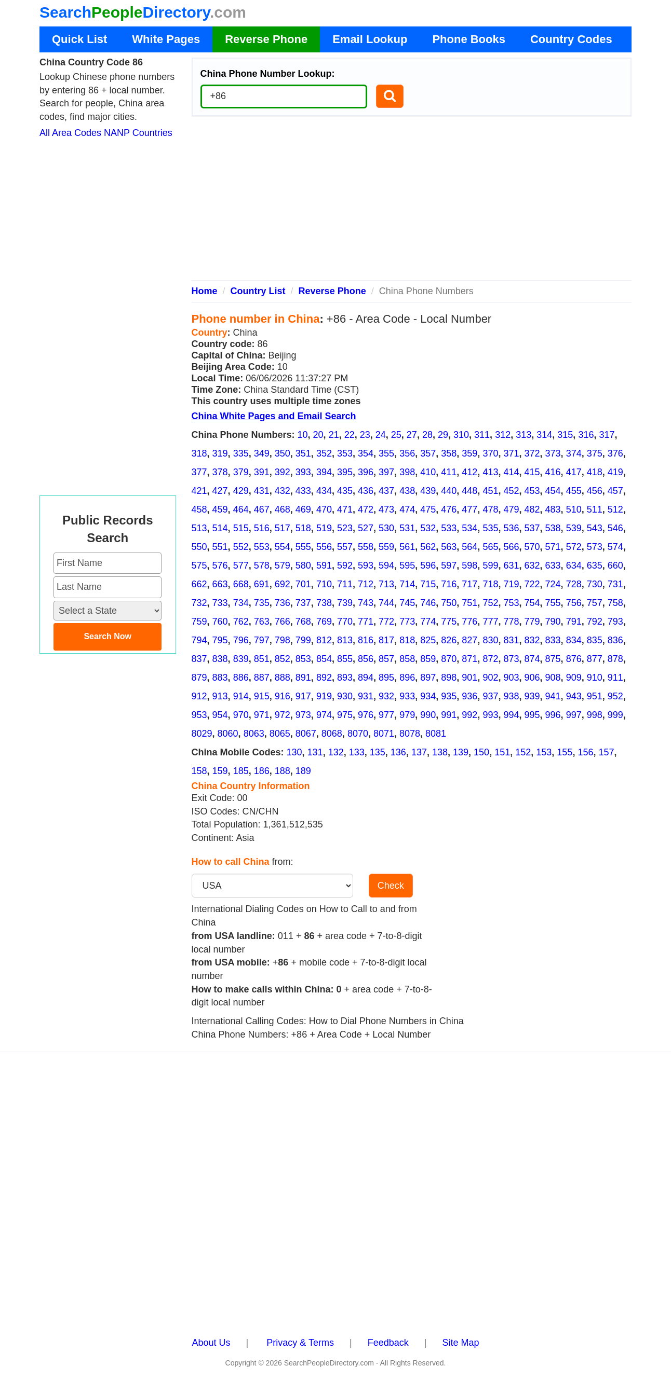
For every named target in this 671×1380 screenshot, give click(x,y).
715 (428, 584)
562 (428, 547)
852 (282, 659)
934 (428, 696)
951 (594, 696)
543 (594, 528)
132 (336, 752)
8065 (280, 733)
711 (345, 584)
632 (532, 565)
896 (407, 677)
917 (303, 696)
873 (511, 659)
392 (282, 472)
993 (490, 715)
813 (345, 640)
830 (490, 640)
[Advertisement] (412, 202)
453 (532, 491)
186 (262, 771)
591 (324, 565)
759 (199, 621)
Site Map (460, 1342)
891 (303, 677)
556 (324, 547)
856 (365, 659)
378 (220, 472)
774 (428, 621)
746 (428, 603)
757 (594, 603)
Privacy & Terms (300, 1342)
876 (574, 659)
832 (532, 640)
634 (574, 565)
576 (220, 565)
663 (220, 584)
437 (386, 491)
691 (262, 584)
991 (449, 715)
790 (553, 621)
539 (574, 528)
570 (532, 547)
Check (391, 885)
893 (345, 677)
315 (565, 435)
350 (282, 453)
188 (282, 771)
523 (345, 528)
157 (606, 752)
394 (324, 472)
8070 (357, 733)
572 (574, 547)
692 (282, 584)
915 (262, 696)
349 (262, 453)
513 (199, 528)
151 (502, 752)
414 (511, 472)
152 (523, 752)
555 (303, 547)
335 (241, 453)
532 (428, 528)
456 (594, 491)
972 (282, 715)
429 (241, 491)
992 (469, 715)
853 (303, 659)
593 (365, 565)
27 (412, 435)
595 (407, 565)
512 (615, 509)
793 (615, 621)
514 (220, 528)
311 (482, 435)
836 (615, 640)
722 (532, 584)
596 (428, 565)
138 (440, 752)
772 (386, 621)
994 (511, 715)
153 (544, 752)
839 (241, 659)
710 (324, 584)
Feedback (388, 1342)
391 (262, 472)
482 (532, 509)
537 (532, 528)
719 (511, 584)
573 (594, 547)
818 (407, 640)
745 (407, 603)
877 (594, 659)
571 (553, 547)
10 (303, 435)
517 (282, 528)
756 (574, 603)
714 (407, 584)
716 (449, 584)
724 (553, 584)
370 (490, 453)
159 (220, 771)
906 (532, 677)
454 (553, 491)
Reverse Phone (266, 39)
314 (544, 435)
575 (199, 565)
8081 (435, 733)
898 (449, 677)
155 (564, 752)
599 (490, 565)
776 (469, 621)
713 (386, 584)
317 (606, 435)
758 (615, 603)
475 (428, 509)
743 (365, 603)
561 (407, 547)
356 (407, 453)
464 (241, 509)
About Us (211, 1342)
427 (220, 491)
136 (398, 752)
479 (511, 509)
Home (205, 291)
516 (262, 528)
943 (574, 696)
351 (303, 453)
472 (365, 509)
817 (386, 640)
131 (315, 752)
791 (574, 621)
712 (365, 584)
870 (449, 659)
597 (449, 565)
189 (303, 771)
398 (407, 472)
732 (199, 603)
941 (553, 696)
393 (303, 472)
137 (419, 752)
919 (324, 696)
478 (490, 509)
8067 (306, 733)
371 (511, 453)
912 (199, 696)
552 (241, 547)
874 (532, 659)
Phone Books (468, 39)
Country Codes (571, 39)
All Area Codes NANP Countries (105, 133)
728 (574, 584)
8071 (383, 733)
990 (428, 715)
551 (220, 547)
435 (345, 491)
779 (532, 621)
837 (199, 659)
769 (324, 621)
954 (220, 715)
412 (469, 472)
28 (427, 435)
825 (428, 640)
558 (365, 547)
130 (294, 752)
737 (303, 603)
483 (553, 509)
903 (511, 677)
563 (449, 547)
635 (594, 565)
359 (469, 453)
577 (241, 565)
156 (585, 752)
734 (241, 603)
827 (469, 640)
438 (407, 491)
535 (490, 528)
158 (199, 771)
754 (532, 603)
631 (511, 565)
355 (386, 453)
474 (407, 509)
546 (615, 528)
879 (199, 677)
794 (199, 640)
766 (282, 621)
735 (262, 603)
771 (365, 621)
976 (365, 715)
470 (324, 509)
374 (574, 453)
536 (511, 528)
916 (282, 696)
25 (396, 435)
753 (511, 603)
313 (523, 435)
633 (553, 565)
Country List (258, 291)
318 (199, 453)
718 (490, 584)
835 (594, 640)
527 (365, 528)
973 (303, 715)
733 (220, 603)
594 (386, 565)
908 (553, 677)
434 (324, 491)
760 (220, 621)
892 (324, 677)
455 (574, 491)
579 (282, 565)
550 (199, 547)
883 (220, 677)
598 (469, 565)
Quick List (79, 39)
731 (615, 584)
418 (594, 472)
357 (428, 453)
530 (386, 528)
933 (407, 696)
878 (615, 659)
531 (407, 528)
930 (345, 696)
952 (615, 696)
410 (428, 472)
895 (386, 677)
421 (199, 491)
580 (303, 565)
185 (241, 771)
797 (262, 640)
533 (449, 528)
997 (574, 715)
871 (469, 659)
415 (532, 472)
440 (449, 491)
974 (324, 715)
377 (199, 472)
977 (386, 715)
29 (443, 435)
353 (345, 453)
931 (365, 696)
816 (365, 640)
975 (345, 715)
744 (386, 603)
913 (220, 696)
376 (615, 453)
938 (511, 696)
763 (262, 621)
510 (574, 509)
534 (469, 528)
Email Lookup (369, 39)
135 (377, 752)
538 (553, 528)
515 (241, 528)
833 (553, 640)
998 (594, 715)
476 (449, 509)
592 (345, 565)
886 (241, 677)
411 (449, 472)
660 (615, 565)
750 (449, 603)
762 (241, 621)
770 (345, 621)
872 (490, 659)
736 (282, 603)
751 (469, 603)
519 (324, 528)
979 (407, 715)
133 (357, 752)
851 (262, 659)
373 (553, 453)
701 (303, 584)
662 (199, 584)
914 (241, 696)
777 (490, 621)
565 (490, 547)
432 (282, 491)
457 (615, 491)
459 (220, 509)
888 (282, 677)
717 (469, 584)
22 (349, 435)
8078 (409, 733)
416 (553, 472)
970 (241, 715)
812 (324, 640)
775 (449, 621)
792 (594, 621)
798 (282, 640)
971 (262, 715)
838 (220, 659)
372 (532, 453)
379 (241, 472)
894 (365, 677)
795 (220, 640)
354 (365, 453)
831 (511, 640)
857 (386, 659)
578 (262, 565)
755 (553, 603)
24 (380, 435)
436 (365, 491)
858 (407, 659)
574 (615, 547)
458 (199, 509)
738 (324, 603)
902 (490, 677)
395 (345, 472)
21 (334, 435)
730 (594, 584)
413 (490, 472)
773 (407, 621)
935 (449, 696)
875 (553, 659)
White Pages (166, 39)
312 (503, 435)
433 (303, 491)
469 (303, 509)
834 (574, 640)
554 (282, 547)
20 (318, 435)
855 (345, 659)
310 (461, 435)
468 (282, 509)
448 (469, 491)
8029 (202, 733)
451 (490, 491)
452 (511, 491)
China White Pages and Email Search (274, 416)
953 (199, 715)
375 (594, 453)
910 (594, 677)
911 (615, 677)
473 (386, 509)
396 (365, 472)
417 (574, 472)
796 (241, 640)
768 (303, 621)
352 (324, 453)
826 (449, 640)
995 (532, 715)
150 (481, 752)
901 (469, 677)
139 (460, 752)
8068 (331, 733)
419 (615, 472)
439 (428, 491)
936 (469, 696)
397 (386, 472)
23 (365, 435)
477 (469, 509)
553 (262, 547)
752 (490, 603)
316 (586, 435)
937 (490, 696)
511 (594, 509)
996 (553, 715)
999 (615, 715)
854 (324, 659)
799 (303, 640)
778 (511, 621)
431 (262, 491)
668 (241, 584)
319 (220, 453)
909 (574, 677)
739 (345, 603)
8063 (254, 733)
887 (262, 677)
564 (469, 547)
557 (345, 547)
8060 (228, 733)
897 (428, 677)
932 (386, 696)
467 (262, 509)
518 (303, 528)
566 (511, 547)
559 (386, 547)
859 (428, 659)
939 (532, 696)
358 (449, 453)
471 (345, 509)
